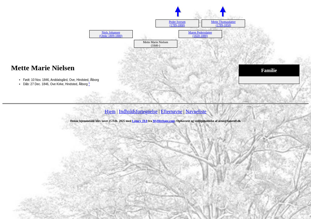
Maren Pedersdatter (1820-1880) (200, 34)
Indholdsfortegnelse (138, 111)
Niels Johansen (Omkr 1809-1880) (110, 34)
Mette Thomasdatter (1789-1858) (223, 23)
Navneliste (196, 111)
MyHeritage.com (164, 121)
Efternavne (171, 111)
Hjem (110, 111)
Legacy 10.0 (140, 121)
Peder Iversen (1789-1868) (177, 23)
